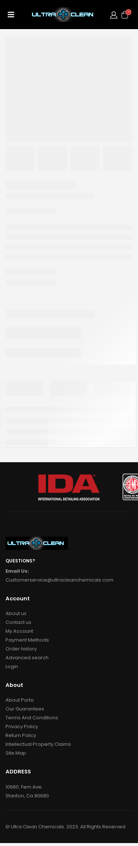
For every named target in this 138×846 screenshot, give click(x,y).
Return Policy (21, 735)
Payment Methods (27, 639)
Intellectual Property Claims (38, 744)
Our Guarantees (25, 708)
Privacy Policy (22, 726)
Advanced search (27, 657)
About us (16, 613)
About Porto (20, 699)
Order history (21, 648)
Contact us (18, 622)
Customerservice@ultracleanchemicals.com (59, 579)
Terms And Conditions (32, 717)
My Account (19, 631)
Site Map (16, 753)
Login (12, 666)
